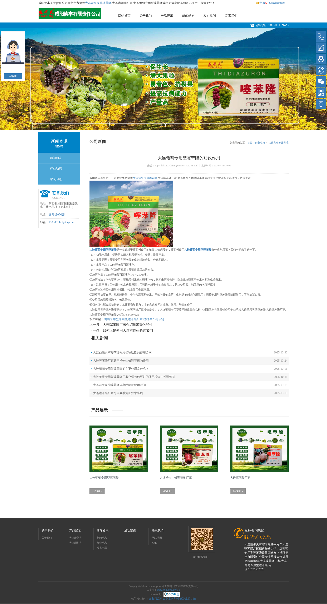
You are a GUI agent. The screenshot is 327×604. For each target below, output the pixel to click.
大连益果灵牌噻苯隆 (98, 3)
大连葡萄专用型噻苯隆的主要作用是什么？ (121, 368)
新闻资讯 (102, 530)
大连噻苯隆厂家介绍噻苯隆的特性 (128, 324)
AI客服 (13, 76)
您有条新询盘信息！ (272, 3)
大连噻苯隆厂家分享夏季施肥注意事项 (118, 393)
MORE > (97, 491)
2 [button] (165, 125)
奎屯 (151, 598)
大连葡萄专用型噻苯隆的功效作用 (279, 143)
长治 (182, 598)
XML (154, 542)
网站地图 (157, 537)
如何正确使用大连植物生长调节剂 (128, 330)
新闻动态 (188, 15)
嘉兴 (170, 598)
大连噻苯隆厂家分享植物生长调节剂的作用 (121, 360)
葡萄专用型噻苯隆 (115, 319)
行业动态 (56, 168)
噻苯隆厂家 (135, 319)
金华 (165, 598)
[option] (163, 79)
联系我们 (231, 15)
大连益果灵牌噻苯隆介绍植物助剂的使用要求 (122, 352)
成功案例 (130, 530)
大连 (193, 598)
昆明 (187, 598)
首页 (249, 142)
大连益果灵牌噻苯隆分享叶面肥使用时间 (119, 385)
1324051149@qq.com (61, 222)
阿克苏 (158, 598)
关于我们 (145, 15)
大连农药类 (75, 537)
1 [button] (161, 125)
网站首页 (124, 15)
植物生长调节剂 (153, 319)
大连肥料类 (75, 542)
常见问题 (56, 179)
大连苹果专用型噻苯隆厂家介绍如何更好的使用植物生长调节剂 (134, 376)
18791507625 (278, 25)
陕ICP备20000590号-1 (168, 589)
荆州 (176, 598)
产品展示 (167, 15)
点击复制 (167, 586)
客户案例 (209, 15)
